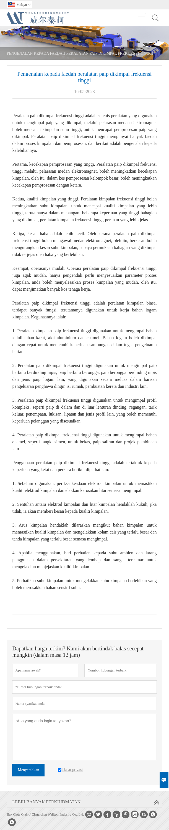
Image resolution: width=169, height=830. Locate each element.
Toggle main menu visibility (142, 15)
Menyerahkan (28, 770)
